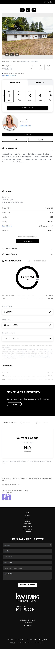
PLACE (46, 625)
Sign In (48, 2)
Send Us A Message (27, 570)
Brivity (26, 644)
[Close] (51, 628)
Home (27, 498)
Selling (27, 507)
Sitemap (40, 646)
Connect (27, 517)
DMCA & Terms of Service (28, 646)
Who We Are (27, 515)
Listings (27, 501)
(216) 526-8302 (27, 611)
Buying (27, 504)
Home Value (27, 512)
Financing (27, 509)
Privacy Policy (16, 646)
